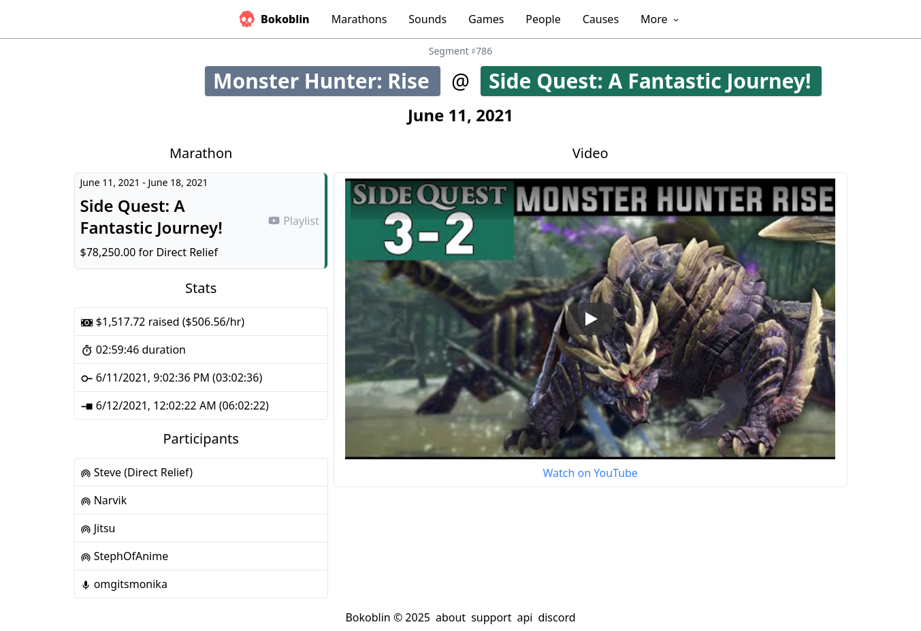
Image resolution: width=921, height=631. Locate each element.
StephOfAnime (124, 556)
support (491, 617)
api (524, 617)
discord (556, 617)
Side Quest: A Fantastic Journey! (655, 81)
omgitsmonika (123, 583)
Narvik (103, 500)
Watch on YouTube (590, 472)
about (451, 617)
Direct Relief (187, 252)
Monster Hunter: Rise (326, 81)
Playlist (293, 220)
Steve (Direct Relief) (136, 472)
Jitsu (98, 528)
